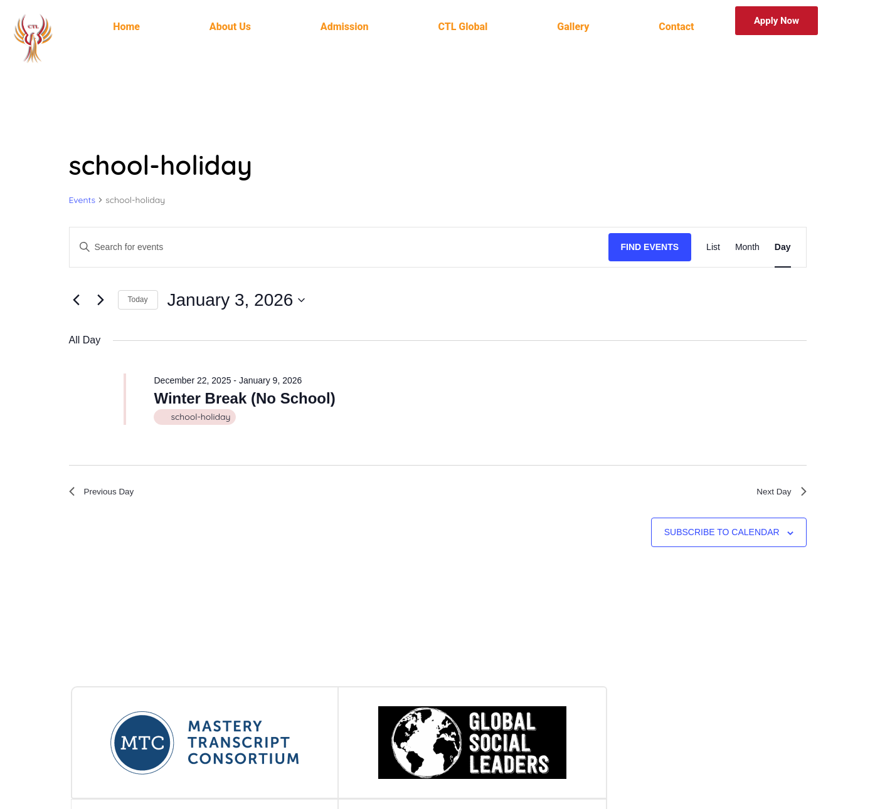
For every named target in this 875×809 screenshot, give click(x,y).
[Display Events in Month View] (747, 247)
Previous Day (106, 493)
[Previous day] (76, 300)
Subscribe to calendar (722, 536)
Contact (676, 27)
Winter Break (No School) (244, 398)
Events (82, 200)
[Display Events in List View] (713, 247)
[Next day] (101, 300)
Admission (345, 27)
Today (138, 299)
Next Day (778, 493)
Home (126, 27)
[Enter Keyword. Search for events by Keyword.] (339, 247)
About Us (230, 27)
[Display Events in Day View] (783, 247)
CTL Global (462, 27)
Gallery (573, 27)
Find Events (650, 247)
